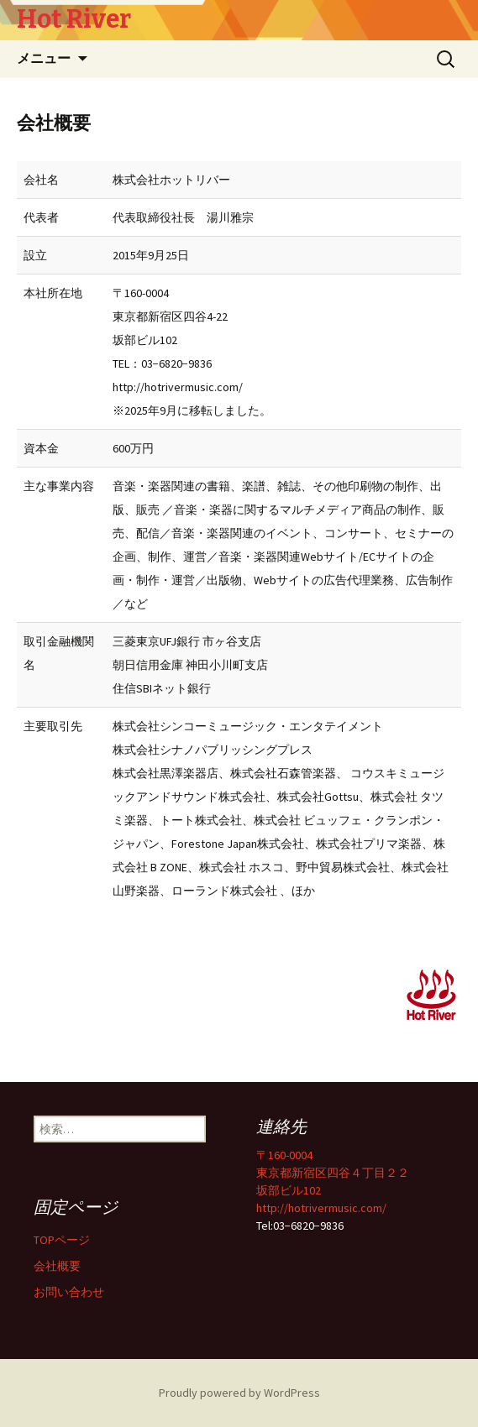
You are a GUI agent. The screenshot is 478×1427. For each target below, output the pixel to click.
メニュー (44, 58)
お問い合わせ (69, 1291)
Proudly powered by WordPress (239, 1392)
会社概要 (57, 1265)
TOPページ (62, 1239)
